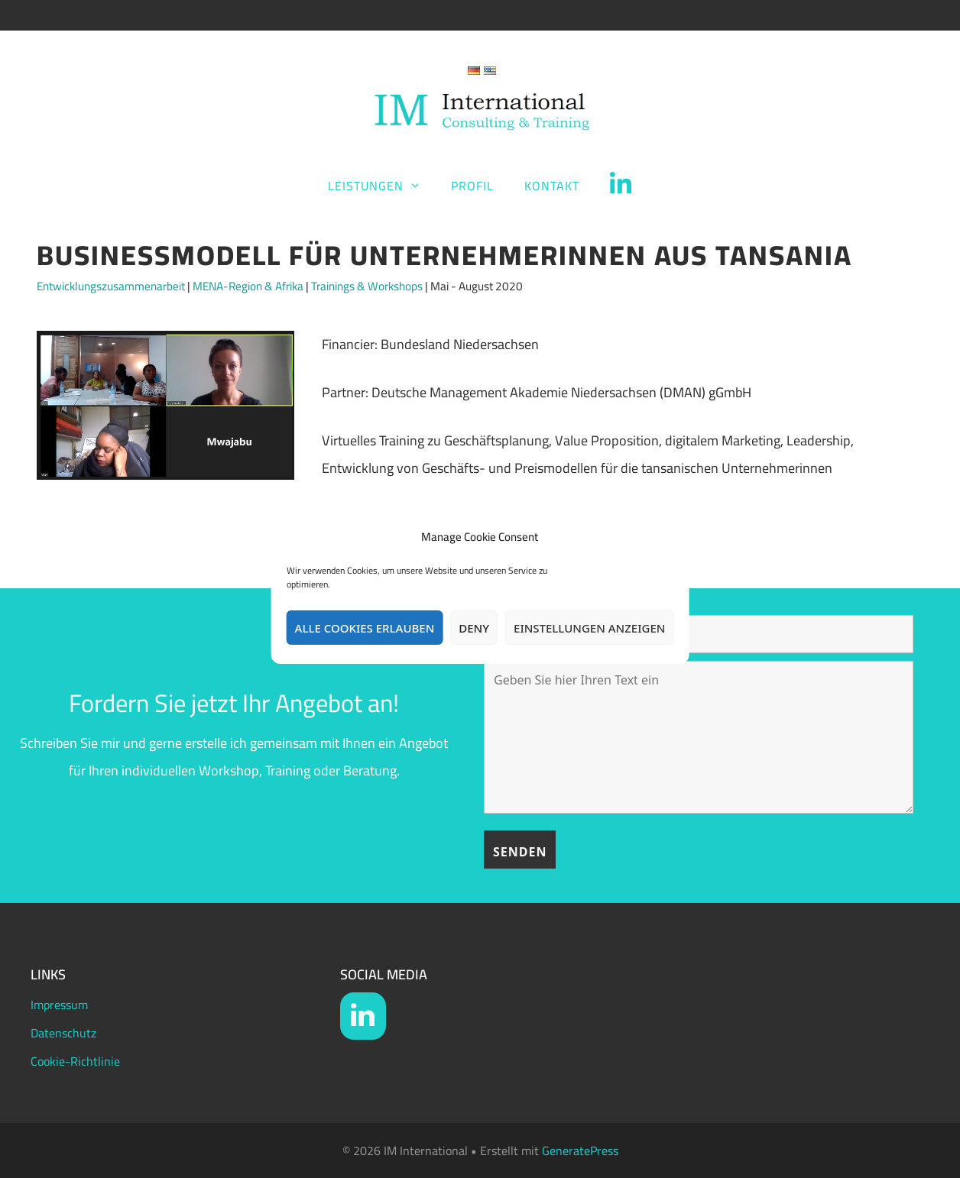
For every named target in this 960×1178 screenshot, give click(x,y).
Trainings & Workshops (367, 286)
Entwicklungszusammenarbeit (111, 286)
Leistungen (382, 185)
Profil (472, 185)
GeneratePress (580, 1150)
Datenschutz (63, 1032)
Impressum (59, 1004)
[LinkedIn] (362, 1016)
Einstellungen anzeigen (589, 628)
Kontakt (551, 185)
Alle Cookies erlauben (365, 628)
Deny (474, 628)
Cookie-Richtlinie (75, 1061)
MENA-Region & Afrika (248, 286)
